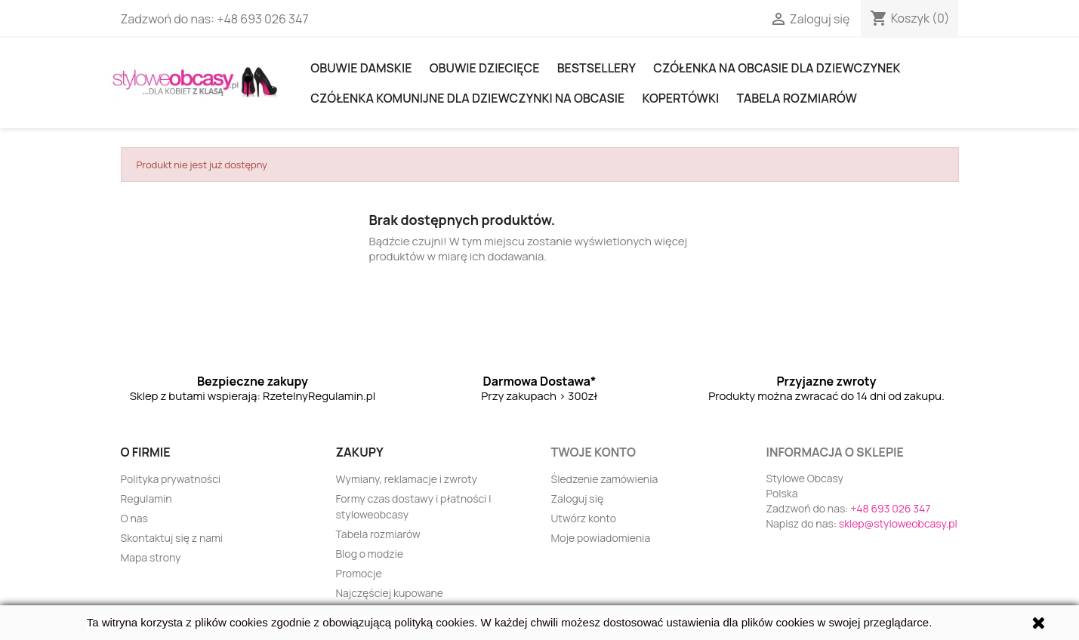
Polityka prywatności (171, 479)
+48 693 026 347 (262, 19)
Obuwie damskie (361, 68)
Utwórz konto (583, 518)
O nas (134, 518)
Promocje (359, 573)
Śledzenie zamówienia (604, 479)
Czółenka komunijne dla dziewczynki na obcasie (467, 98)
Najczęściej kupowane (390, 593)
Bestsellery (596, 68)
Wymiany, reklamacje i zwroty (406, 479)
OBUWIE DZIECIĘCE (485, 68)
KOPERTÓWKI (680, 98)
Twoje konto (593, 452)
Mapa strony (151, 557)
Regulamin (146, 498)
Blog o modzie (370, 553)
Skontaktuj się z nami (172, 538)
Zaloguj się (577, 498)
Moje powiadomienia (601, 538)
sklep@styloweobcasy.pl (898, 523)
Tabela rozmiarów (796, 98)
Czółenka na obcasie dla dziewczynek (776, 68)
